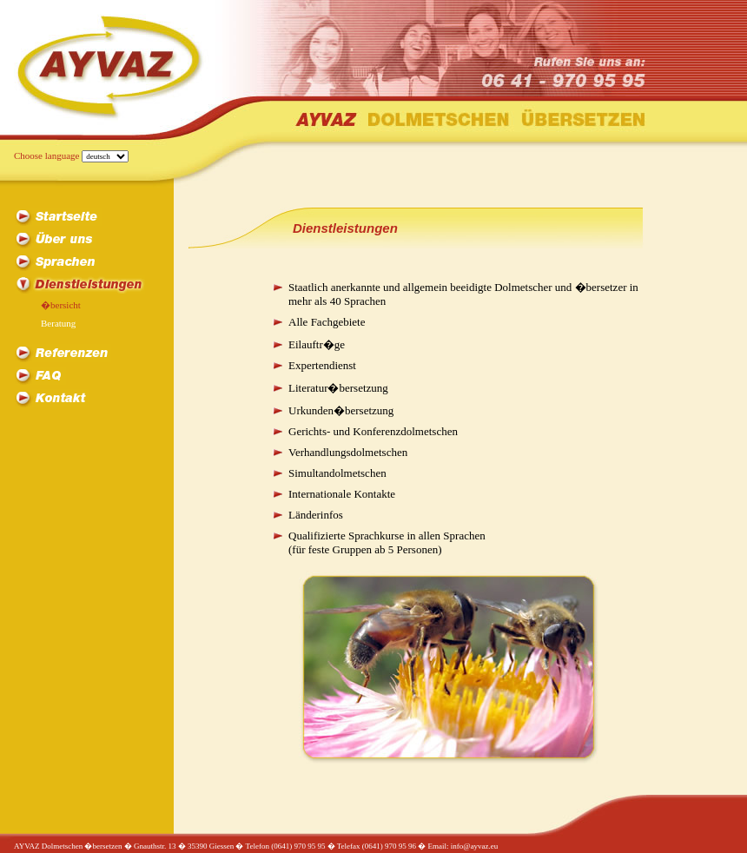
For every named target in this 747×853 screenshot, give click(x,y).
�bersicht (61, 305)
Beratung (58, 323)
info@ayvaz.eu (475, 846)
